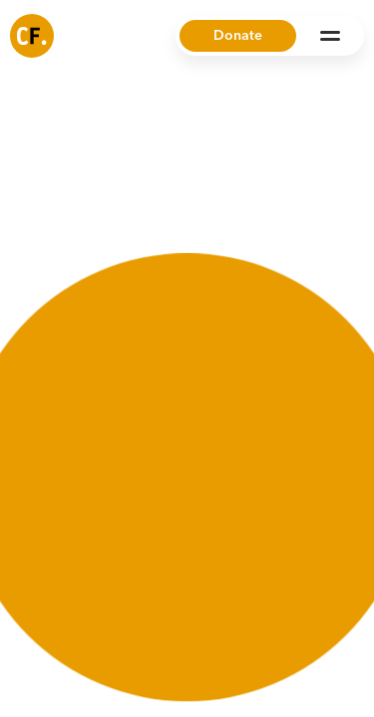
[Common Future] (32, 36)
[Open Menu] (330, 36)
